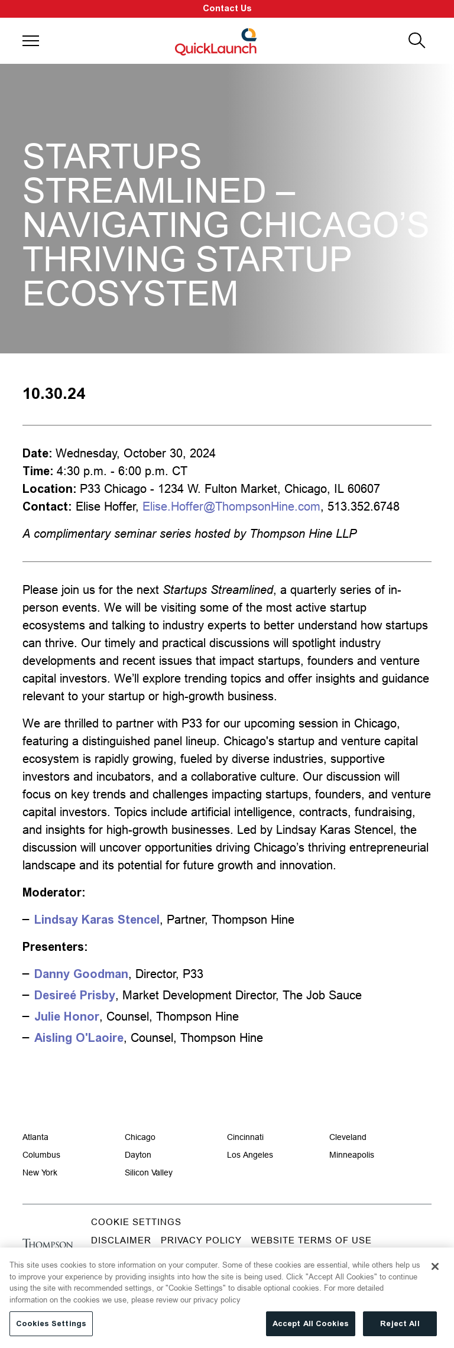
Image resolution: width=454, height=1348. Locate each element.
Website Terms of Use (311, 1240)
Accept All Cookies (311, 1329)
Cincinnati (245, 1137)
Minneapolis (351, 1154)
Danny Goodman (81, 974)
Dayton (138, 1154)
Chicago (140, 1137)
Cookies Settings (51, 1329)
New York (39, 1172)
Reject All (399, 1329)
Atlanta (35, 1137)
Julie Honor (66, 1016)
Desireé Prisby (74, 995)
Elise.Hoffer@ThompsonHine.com (231, 506)
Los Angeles (250, 1154)
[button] (31, 41)
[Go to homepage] (47, 1248)
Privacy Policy (201, 1240)
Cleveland (348, 1137)
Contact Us (227, 8)
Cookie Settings (136, 1222)
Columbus (41, 1154)
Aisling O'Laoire (79, 1038)
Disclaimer (121, 1240)
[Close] (435, 1272)
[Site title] (217, 41)
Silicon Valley (149, 1172)
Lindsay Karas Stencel (97, 919)
